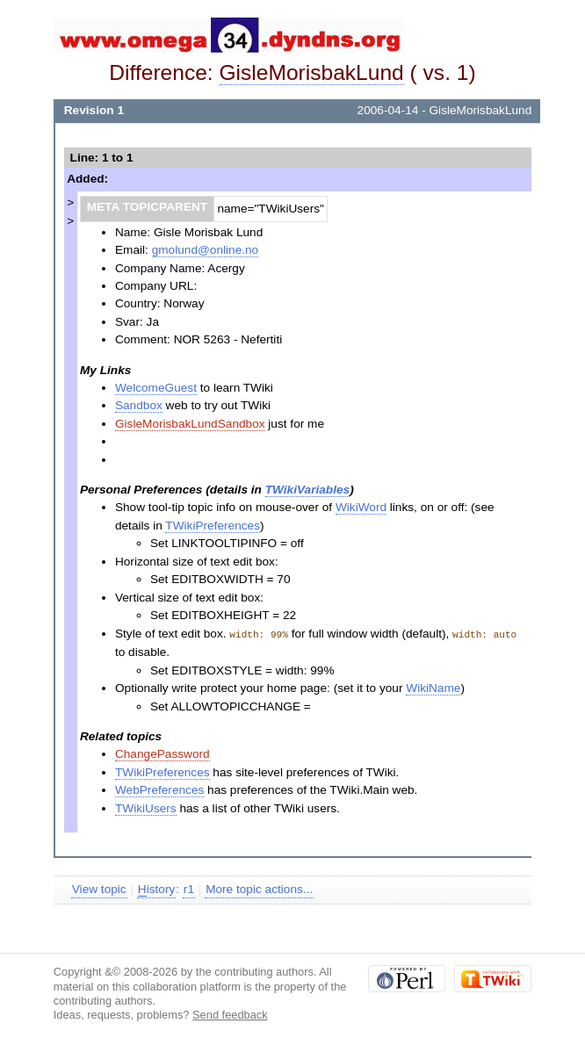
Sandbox (138, 405)
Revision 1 (94, 110)
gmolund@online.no (205, 249)
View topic (99, 888)
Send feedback (230, 1013)
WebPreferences (159, 789)
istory (156, 889)
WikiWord (361, 507)
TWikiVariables (307, 489)
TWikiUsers (146, 807)
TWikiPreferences (212, 525)
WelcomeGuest (156, 387)
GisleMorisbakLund (312, 72)
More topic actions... (259, 888)
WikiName (433, 687)
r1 (189, 888)
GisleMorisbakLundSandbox (190, 423)
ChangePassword (162, 753)
